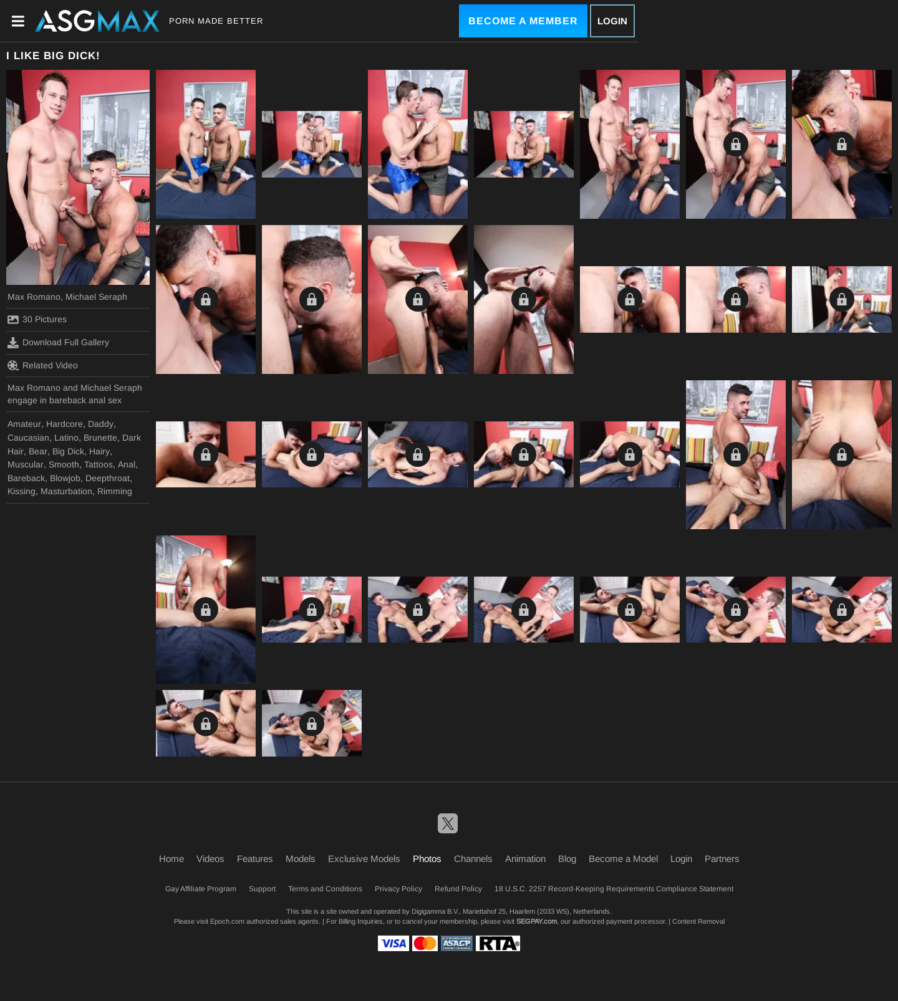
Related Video (42, 365)
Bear (38, 451)
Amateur (24, 424)
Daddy (100, 424)
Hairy (99, 451)
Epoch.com (227, 921)
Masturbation (66, 491)
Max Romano (33, 297)
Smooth (64, 464)
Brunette (100, 438)
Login (612, 21)
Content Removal (698, 921)
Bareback (26, 478)
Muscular (25, 464)
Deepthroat (107, 478)
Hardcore (64, 424)
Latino (66, 438)
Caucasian (28, 438)
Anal (126, 464)
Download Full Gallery (58, 342)
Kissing (21, 491)
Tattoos (98, 464)
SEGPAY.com (536, 921)
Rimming (114, 491)
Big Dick (68, 451)
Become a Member (523, 21)
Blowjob (65, 478)
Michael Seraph (96, 297)
